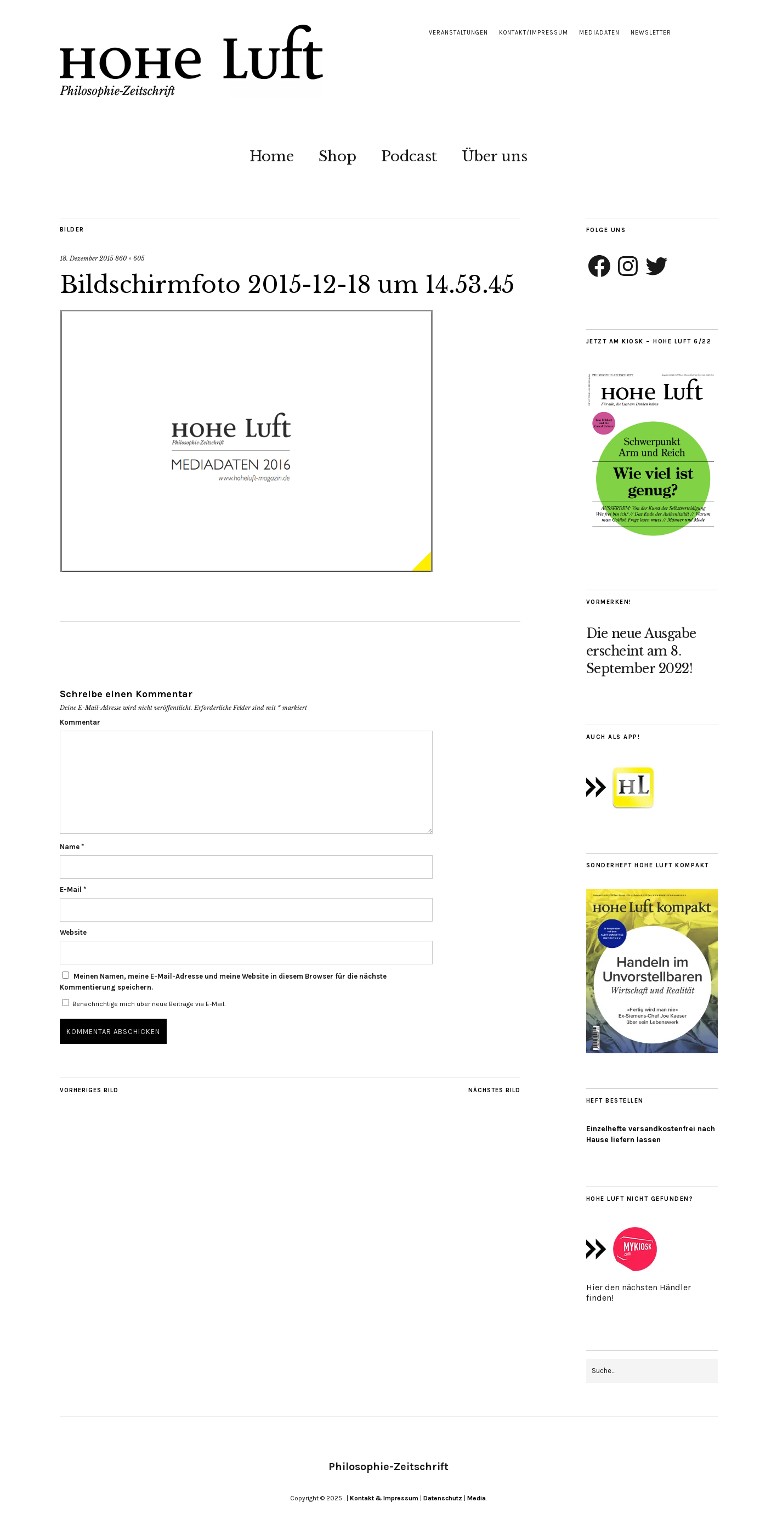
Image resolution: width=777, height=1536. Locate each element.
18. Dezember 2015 (87, 258)
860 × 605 (130, 258)
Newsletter (651, 32)
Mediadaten (599, 32)
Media (476, 1498)
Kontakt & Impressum (384, 1498)
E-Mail (73, 889)
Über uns (495, 156)
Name (72, 847)
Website (73, 932)
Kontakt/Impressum (533, 32)
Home (271, 156)
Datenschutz (442, 1498)
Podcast (409, 156)
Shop (337, 156)
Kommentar (80, 722)
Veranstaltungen (458, 32)
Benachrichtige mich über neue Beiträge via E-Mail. (148, 1004)
